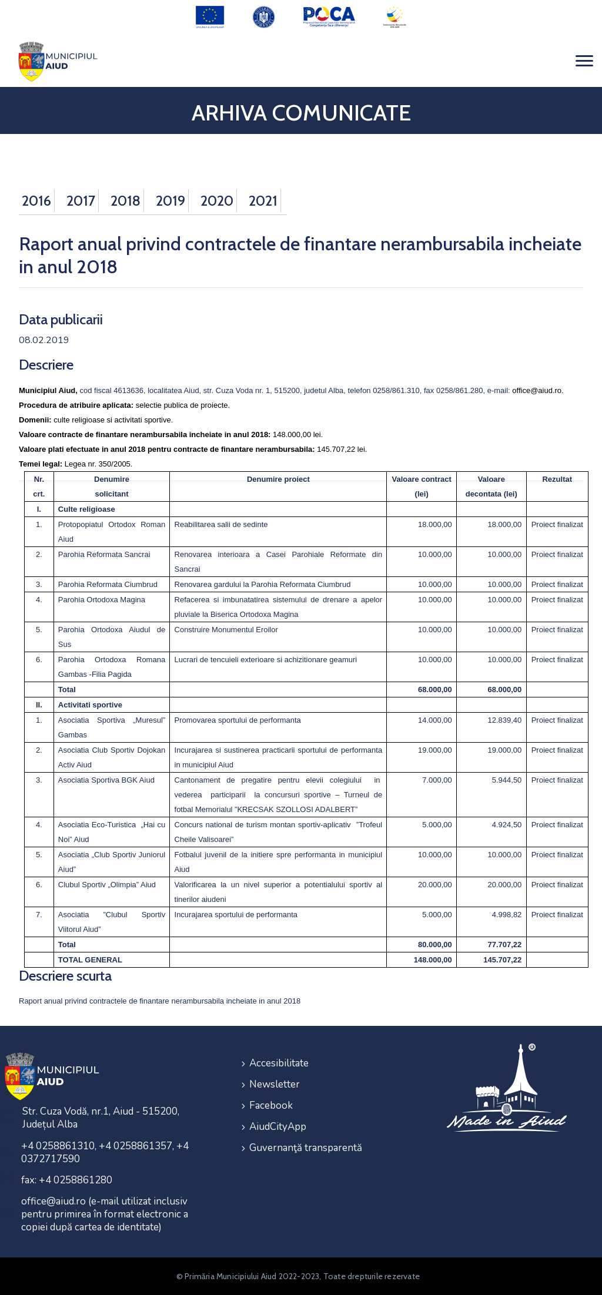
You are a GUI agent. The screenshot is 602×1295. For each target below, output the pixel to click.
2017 (80, 200)
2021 (263, 200)
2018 (126, 200)
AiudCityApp (277, 1126)
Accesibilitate (279, 1063)
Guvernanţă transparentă (305, 1148)
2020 (216, 200)
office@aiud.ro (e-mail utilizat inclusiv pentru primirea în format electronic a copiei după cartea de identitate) (104, 1214)
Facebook (271, 1105)
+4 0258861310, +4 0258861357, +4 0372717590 (105, 1152)
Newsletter (274, 1084)
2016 (36, 200)
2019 (170, 200)
